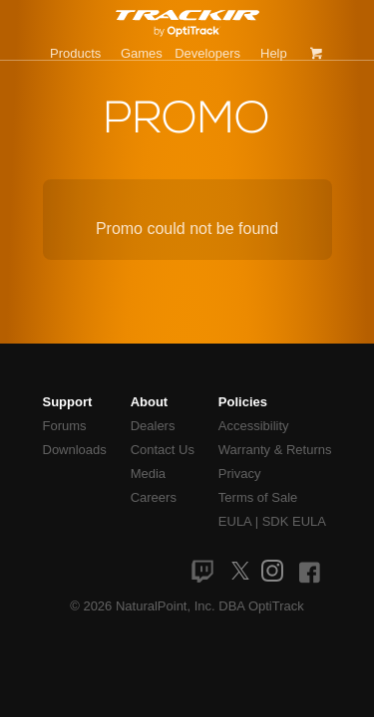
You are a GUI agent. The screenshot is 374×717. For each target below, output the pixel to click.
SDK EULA (294, 521)
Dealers (153, 425)
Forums (65, 425)
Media (148, 473)
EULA (234, 521)
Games (142, 53)
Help (273, 53)
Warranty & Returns (275, 449)
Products (75, 53)
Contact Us (162, 449)
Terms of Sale (257, 497)
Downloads (75, 449)
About (150, 401)
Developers (207, 53)
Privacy (239, 473)
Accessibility (253, 425)
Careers (154, 497)
